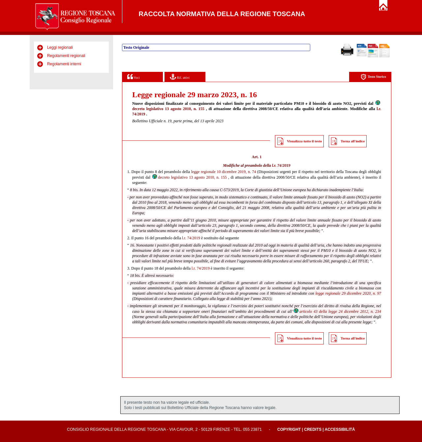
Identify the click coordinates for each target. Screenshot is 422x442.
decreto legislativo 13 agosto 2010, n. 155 (189, 177)
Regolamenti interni (64, 64)
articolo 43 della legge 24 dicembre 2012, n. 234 (337, 311)
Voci (133, 76)
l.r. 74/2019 (281, 165)
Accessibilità (340, 429)
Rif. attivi (180, 76)
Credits (312, 429)
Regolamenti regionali (66, 55)
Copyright (289, 429)
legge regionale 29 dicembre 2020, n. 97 (348, 293)
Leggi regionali (60, 47)
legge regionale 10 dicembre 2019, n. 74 (223, 171)
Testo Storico (373, 77)
